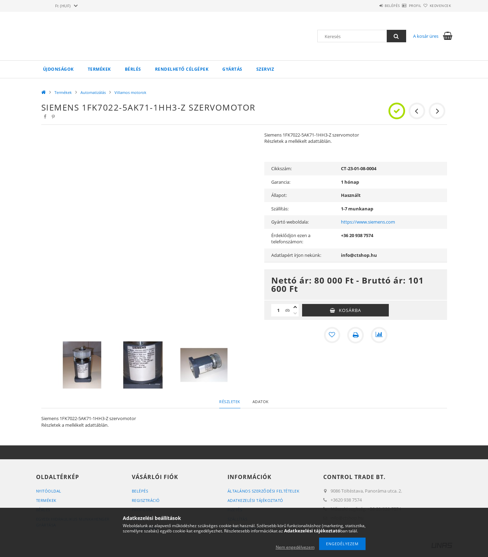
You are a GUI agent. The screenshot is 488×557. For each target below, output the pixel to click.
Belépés (372, 5)
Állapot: (279, 195)
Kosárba (350, 310)
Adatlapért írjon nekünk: (296, 255)
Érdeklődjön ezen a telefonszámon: (290, 238)
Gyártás (232, 69)
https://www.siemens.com (368, 222)
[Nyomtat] (355, 335)
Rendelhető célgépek (182, 69)
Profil (403, 5)
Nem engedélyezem (295, 547)
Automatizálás (93, 92)
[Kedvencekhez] (332, 335)
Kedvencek (436, 5)
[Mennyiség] (278, 310)
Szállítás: (280, 209)
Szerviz (265, 69)
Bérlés (133, 69)
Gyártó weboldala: (290, 222)
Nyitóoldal (48, 491)
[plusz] (295, 307)
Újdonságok (58, 69)
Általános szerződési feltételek (264, 491)
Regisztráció (146, 500)
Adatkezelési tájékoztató (255, 500)
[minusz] (295, 313)
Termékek (99, 69)
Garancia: (280, 182)
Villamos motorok (130, 92)
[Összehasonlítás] (379, 335)
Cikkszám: (281, 168)
